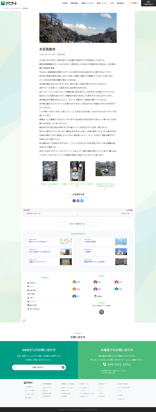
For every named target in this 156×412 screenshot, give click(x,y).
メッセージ (32, 301)
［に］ (55, 54)
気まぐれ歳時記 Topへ (78, 224)
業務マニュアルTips (67, 387)
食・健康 (31, 294)
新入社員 (101, 396)
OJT (112, 3)
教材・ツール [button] (101, 3)
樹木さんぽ (125, 213)
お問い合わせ (148, 3)
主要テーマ (103, 384)
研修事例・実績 (46, 393)
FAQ (119, 390)
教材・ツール (85, 384)
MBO (100, 393)
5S (99, 390)
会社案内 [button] (120, 3)
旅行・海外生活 (33, 309)
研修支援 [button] (74, 3)
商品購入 (133, 3)
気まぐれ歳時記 (14, 8)
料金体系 (45, 390)
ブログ (121, 395)
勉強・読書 (32, 305)
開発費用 (64, 396)
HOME (65, 3)
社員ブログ (121, 399)
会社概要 (28, 387)
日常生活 (62, 54)
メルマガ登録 (29, 390)
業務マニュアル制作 (68, 384)
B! (82, 201)
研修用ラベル (84, 396)
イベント (31, 286)
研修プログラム (47, 387)
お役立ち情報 (123, 384)
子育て (31, 298)
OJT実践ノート (84, 387)
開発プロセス (65, 390)
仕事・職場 (32, 290)
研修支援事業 (47, 384)
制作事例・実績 (65, 393)
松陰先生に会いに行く (34, 213)
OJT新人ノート (84, 390)
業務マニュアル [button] (87, 3)
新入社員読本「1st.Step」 (87, 393)
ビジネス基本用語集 (123, 387)
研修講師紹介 (46, 396)
